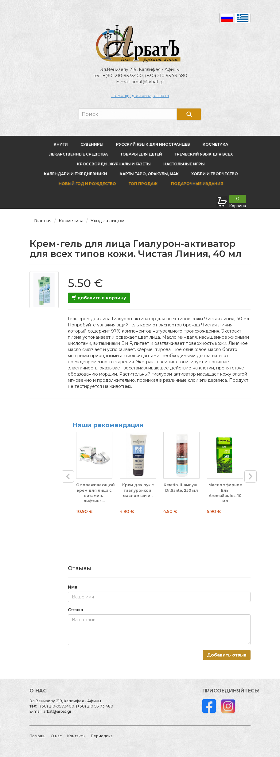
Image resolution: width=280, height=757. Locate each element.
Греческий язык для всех (204, 154)
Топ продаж (143, 183)
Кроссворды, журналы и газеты (114, 164)
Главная (43, 220)
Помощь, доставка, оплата (140, 95)
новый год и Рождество (87, 183)
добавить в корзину (99, 298)
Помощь (37, 736)
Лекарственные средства (78, 154)
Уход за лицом (107, 220)
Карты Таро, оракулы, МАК (149, 174)
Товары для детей (141, 154)
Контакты (76, 736)
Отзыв (75, 610)
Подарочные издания (196, 183)
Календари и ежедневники (75, 174)
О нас (56, 736)
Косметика (215, 144)
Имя (72, 587)
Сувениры (91, 144)
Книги (61, 144)
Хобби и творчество (214, 174)
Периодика (102, 736)
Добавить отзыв (227, 655)
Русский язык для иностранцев (153, 144)
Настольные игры (184, 164)
